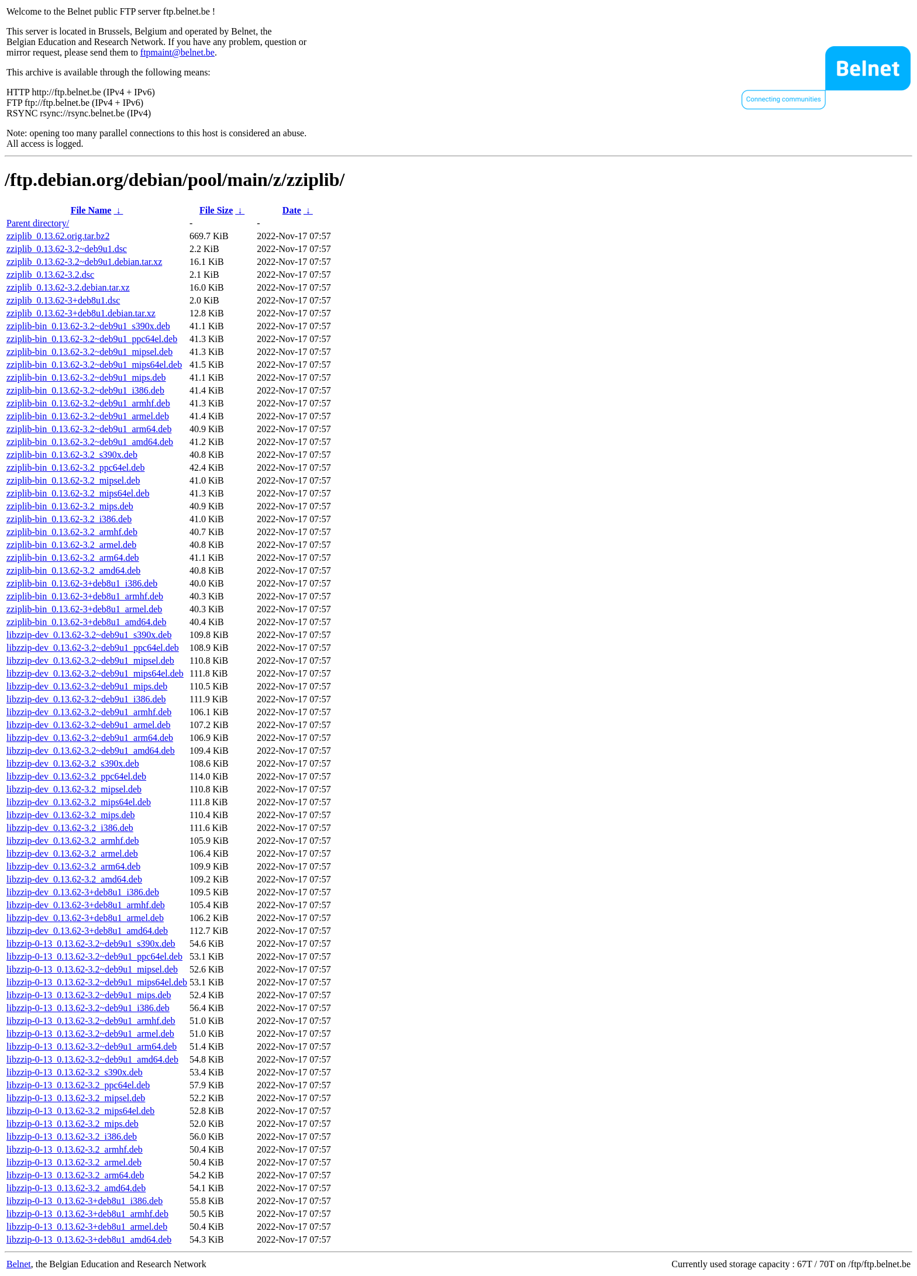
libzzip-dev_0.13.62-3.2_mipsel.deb (74, 789)
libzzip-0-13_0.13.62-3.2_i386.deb (71, 1136)
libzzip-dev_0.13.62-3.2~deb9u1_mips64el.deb (95, 673)
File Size (216, 210)
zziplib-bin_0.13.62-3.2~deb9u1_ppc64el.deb (91, 339)
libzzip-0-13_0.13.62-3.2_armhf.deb (74, 1149)
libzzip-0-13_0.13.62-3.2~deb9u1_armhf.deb (90, 1021)
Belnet (18, 1264)
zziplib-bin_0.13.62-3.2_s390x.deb (71, 455)
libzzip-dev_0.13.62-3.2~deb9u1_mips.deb (86, 686)
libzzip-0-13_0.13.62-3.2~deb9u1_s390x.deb (90, 944)
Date (291, 210)
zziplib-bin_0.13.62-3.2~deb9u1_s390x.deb (88, 326)
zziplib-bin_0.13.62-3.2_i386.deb (69, 519)
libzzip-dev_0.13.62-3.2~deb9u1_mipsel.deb (90, 660)
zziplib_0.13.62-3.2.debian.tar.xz (68, 287)
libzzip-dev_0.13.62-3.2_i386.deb (69, 828)
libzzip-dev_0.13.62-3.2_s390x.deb (72, 763)
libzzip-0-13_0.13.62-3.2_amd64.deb (76, 1188)
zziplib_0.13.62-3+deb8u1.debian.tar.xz (81, 313)
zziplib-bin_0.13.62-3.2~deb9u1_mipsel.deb (89, 352)
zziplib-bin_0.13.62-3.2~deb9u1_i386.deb (85, 390)
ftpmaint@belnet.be (177, 52)
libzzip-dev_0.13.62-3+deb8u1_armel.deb (85, 918)
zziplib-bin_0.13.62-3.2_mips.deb (69, 506)
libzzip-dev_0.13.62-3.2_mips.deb (70, 815)
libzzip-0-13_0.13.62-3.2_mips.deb (72, 1124)
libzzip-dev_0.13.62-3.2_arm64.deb (73, 866)
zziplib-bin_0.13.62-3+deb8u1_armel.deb (84, 609)
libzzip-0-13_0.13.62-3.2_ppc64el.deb (78, 1085)
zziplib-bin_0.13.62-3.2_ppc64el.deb (75, 468)
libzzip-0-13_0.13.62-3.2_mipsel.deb (75, 1098)
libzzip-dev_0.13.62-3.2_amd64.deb (74, 879)
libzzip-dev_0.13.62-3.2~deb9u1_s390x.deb (88, 635)
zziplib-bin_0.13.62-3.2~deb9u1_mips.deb (86, 377)
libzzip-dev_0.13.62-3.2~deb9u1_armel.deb (88, 725)
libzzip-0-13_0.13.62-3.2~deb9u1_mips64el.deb (96, 982)
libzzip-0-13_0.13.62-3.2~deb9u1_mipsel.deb (92, 969)
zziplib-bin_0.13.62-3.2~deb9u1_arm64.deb (88, 429)
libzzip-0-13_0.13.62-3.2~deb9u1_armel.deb (90, 1034)
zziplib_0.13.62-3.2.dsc (50, 275)
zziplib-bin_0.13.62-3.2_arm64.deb (72, 558)
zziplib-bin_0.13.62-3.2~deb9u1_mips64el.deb (94, 365)
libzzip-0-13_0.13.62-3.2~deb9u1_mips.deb (88, 995)
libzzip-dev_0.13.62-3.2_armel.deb (72, 853)
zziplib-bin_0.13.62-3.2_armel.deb (71, 545)
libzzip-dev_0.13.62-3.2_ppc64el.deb (76, 776)
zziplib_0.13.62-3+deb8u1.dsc (63, 300)
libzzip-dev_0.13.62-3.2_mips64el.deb (78, 802)
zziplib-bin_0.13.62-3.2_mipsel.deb (73, 480)
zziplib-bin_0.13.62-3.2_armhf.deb (71, 532)
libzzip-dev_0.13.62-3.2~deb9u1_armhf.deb (88, 712)
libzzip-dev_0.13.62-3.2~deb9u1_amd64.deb (90, 751)
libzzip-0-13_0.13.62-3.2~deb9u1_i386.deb (88, 1008)
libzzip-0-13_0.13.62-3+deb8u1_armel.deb (86, 1227)
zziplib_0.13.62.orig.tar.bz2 (57, 236)
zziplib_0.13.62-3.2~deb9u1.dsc (66, 249)
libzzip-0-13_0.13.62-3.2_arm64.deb (75, 1175)
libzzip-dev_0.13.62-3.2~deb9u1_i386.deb (86, 699)
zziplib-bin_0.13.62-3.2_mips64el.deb (77, 493)
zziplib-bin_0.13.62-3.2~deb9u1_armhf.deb (88, 403)
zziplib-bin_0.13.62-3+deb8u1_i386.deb (81, 583)
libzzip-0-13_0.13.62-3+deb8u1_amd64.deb (88, 1239)
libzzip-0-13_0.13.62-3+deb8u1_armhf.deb (87, 1214)
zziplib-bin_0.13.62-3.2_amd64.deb (73, 570)
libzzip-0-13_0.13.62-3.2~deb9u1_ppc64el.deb (94, 956)
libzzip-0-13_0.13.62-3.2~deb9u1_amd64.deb (92, 1059)
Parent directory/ (37, 223)
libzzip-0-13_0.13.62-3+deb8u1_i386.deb (84, 1201)
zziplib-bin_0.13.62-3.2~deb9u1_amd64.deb (89, 442)
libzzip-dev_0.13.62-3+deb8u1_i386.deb (82, 892)
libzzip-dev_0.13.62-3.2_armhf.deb (72, 841)
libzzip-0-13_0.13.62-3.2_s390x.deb (74, 1072)
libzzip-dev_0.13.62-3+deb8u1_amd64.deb (87, 931)
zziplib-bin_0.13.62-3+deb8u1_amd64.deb (86, 622)
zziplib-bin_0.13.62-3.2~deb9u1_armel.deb (87, 416)
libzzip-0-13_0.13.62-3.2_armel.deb (74, 1162)
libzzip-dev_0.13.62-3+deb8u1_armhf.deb (85, 905)
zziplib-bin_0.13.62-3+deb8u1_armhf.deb (84, 596)
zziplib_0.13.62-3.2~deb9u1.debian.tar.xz (84, 262)
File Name (91, 210)
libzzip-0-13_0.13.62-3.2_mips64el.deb (80, 1111)
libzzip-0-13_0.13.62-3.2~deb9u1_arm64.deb (91, 1046)
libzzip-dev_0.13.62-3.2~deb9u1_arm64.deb (89, 738)
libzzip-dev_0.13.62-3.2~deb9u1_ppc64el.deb (92, 648)
